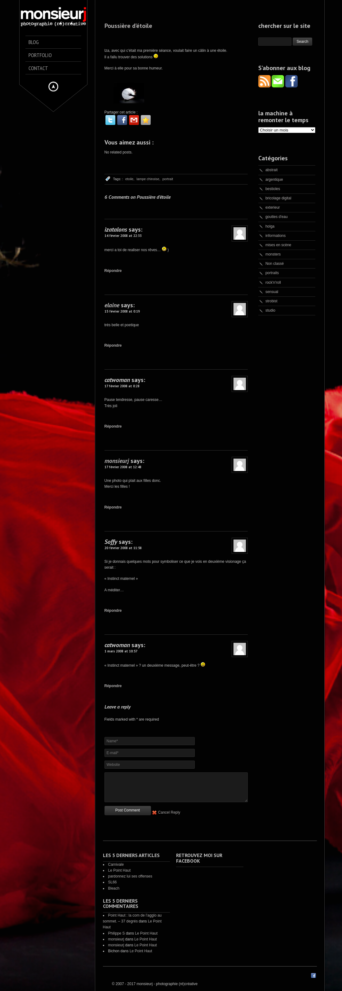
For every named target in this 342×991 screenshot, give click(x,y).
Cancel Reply (169, 812)
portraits (272, 273)
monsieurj (116, 461)
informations (275, 235)
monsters (273, 254)
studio (270, 310)
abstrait (271, 170)
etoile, (129, 179)
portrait (167, 179)
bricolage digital (278, 198)
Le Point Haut (119, 870)
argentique (274, 179)
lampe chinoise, (148, 179)
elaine (111, 305)
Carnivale (116, 864)
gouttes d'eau (276, 217)
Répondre (113, 271)
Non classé (274, 263)
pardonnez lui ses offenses (130, 876)
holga (269, 226)
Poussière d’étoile (128, 26)
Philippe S (116, 933)
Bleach (114, 888)
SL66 (112, 882)
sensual (271, 292)
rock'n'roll (273, 282)
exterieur (272, 207)
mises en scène (278, 245)
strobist (271, 301)
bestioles (272, 189)
